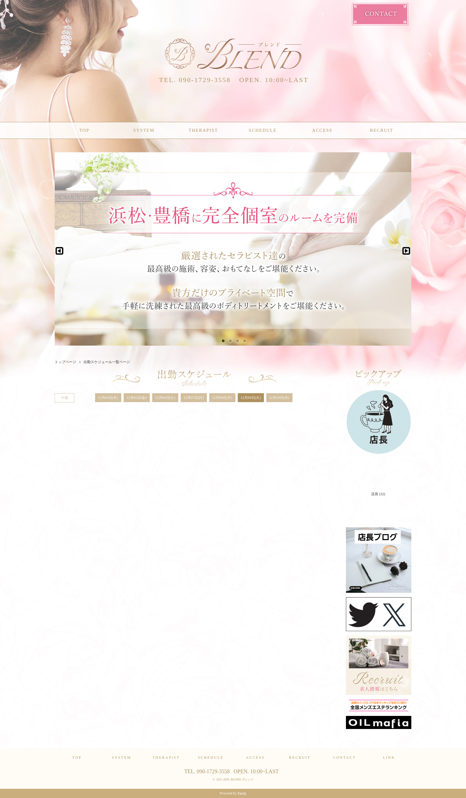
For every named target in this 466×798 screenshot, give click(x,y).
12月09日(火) (251, 398)
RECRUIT (381, 130)
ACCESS (322, 130)
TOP (84, 130)
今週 (64, 398)
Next (404, 249)
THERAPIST (203, 130)
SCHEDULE (263, 130)
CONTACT (344, 757)
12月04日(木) (108, 398)
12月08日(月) (222, 398)
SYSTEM (143, 130)
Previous (59, 249)
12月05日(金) (137, 398)
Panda (241, 793)
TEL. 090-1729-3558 (195, 80)
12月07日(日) (194, 398)
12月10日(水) (279, 398)
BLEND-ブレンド (242, 779)
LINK (389, 757)
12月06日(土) (165, 398)
